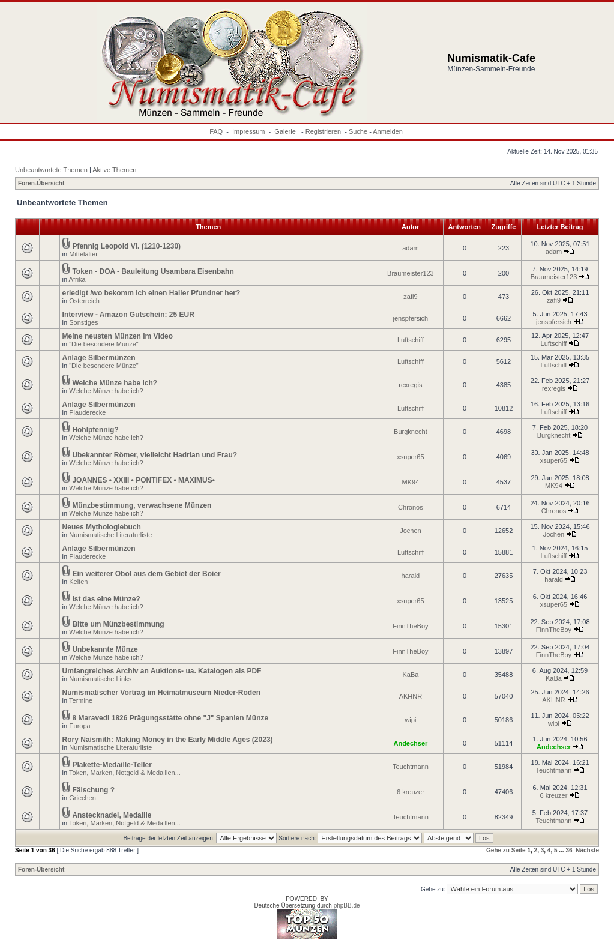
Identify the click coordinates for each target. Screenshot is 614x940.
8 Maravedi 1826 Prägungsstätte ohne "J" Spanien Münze (170, 718)
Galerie (286, 131)
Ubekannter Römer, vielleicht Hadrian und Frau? (154, 455)
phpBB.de (347, 905)
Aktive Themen (114, 169)
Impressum (248, 131)
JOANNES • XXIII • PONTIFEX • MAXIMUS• (143, 480)
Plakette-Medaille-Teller (112, 765)
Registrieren (323, 131)
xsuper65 (410, 456)
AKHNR (411, 696)
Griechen (82, 797)
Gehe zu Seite (506, 850)
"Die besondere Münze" (103, 344)
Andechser (410, 743)
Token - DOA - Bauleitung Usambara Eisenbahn (152, 271)
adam (410, 248)
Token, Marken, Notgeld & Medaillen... (125, 772)
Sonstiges (83, 322)
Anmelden (388, 131)
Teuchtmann (411, 766)
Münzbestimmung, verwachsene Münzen (141, 505)
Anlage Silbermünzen (99, 358)
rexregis (410, 384)
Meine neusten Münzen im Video (117, 336)
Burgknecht (410, 431)
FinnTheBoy (410, 626)
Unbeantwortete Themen (51, 169)
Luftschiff (410, 339)
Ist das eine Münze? (106, 599)
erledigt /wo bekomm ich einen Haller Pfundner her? (151, 293)
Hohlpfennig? (95, 430)
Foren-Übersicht (41, 183)
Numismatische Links (100, 678)
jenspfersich (411, 318)
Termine (80, 700)
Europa (79, 725)
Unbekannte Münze (104, 649)
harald (411, 575)
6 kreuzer (410, 791)
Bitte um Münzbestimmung (118, 624)
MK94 (411, 482)
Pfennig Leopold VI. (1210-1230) (126, 246)
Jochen (410, 530)
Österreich (84, 300)
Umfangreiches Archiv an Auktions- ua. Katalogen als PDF (162, 671)
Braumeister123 (410, 273)
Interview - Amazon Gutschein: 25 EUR (128, 314)
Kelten (78, 581)
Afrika (77, 279)
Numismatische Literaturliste (110, 534)
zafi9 (410, 296)
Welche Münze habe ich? (114, 383)
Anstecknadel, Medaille (111, 815)
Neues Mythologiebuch (101, 527)
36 (568, 850)
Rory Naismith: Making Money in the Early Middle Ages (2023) (167, 739)
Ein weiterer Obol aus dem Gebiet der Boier (146, 574)
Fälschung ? (93, 790)
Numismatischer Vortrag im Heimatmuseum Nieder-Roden (161, 692)
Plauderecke (87, 412)
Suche (358, 131)
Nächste (587, 850)
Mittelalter (83, 254)
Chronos (410, 507)
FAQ (216, 131)
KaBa (410, 674)
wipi (410, 719)
